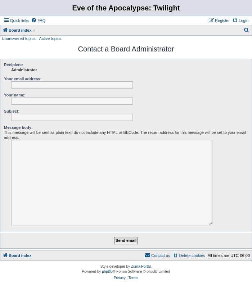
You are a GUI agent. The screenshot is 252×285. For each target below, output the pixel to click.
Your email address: (22, 79)
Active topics (50, 38)
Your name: (15, 95)
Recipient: (13, 65)
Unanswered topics (19, 38)
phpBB (107, 271)
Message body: (18, 127)
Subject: (11, 111)
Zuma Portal (140, 266)
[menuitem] (38, 20)
